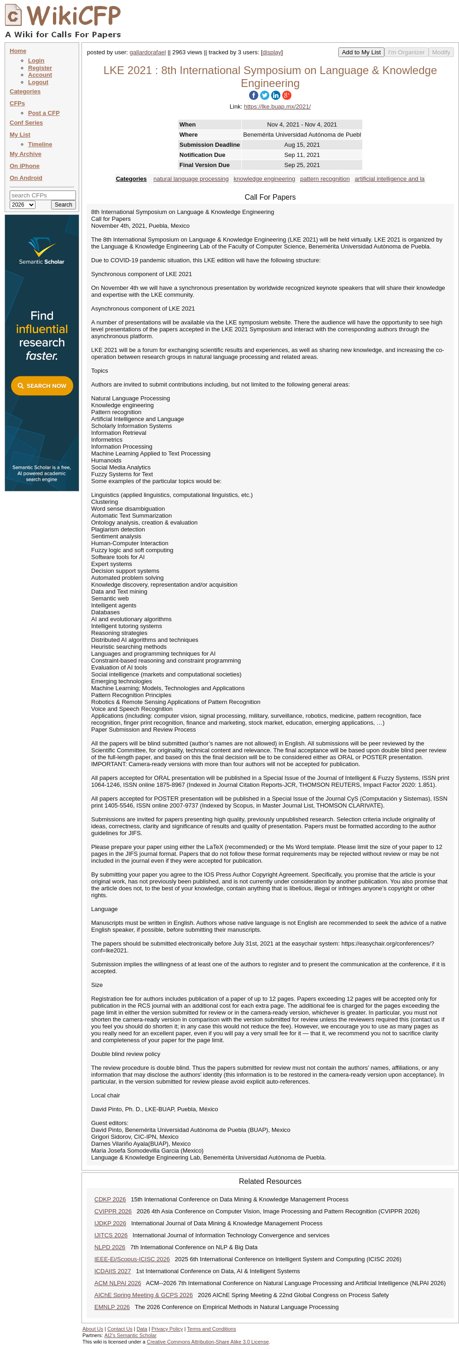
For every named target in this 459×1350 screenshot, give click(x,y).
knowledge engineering (264, 178)
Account (40, 74)
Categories (25, 91)
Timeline (40, 144)
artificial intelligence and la (390, 178)
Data (142, 1329)
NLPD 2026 (109, 1247)
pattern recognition (325, 178)
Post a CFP (44, 113)
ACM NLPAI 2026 (117, 1283)
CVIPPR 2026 (113, 1211)
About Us (92, 1329)
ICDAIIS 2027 (112, 1271)
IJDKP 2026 (110, 1223)
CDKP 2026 (110, 1199)
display (271, 52)
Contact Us (119, 1329)
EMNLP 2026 (112, 1307)
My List (20, 134)
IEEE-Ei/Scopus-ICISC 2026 (132, 1259)
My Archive (25, 153)
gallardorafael (148, 52)
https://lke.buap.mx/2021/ (277, 106)
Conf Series (26, 122)
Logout (38, 82)
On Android (26, 177)
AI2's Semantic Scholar (131, 1335)
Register (40, 67)
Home (18, 50)
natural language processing (190, 178)
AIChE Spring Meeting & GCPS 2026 (143, 1295)
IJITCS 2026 (111, 1235)
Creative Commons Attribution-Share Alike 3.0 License (208, 1341)
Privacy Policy (167, 1329)
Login (36, 60)
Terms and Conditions (211, 1329)
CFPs (17, 103)
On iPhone (25, 165)
